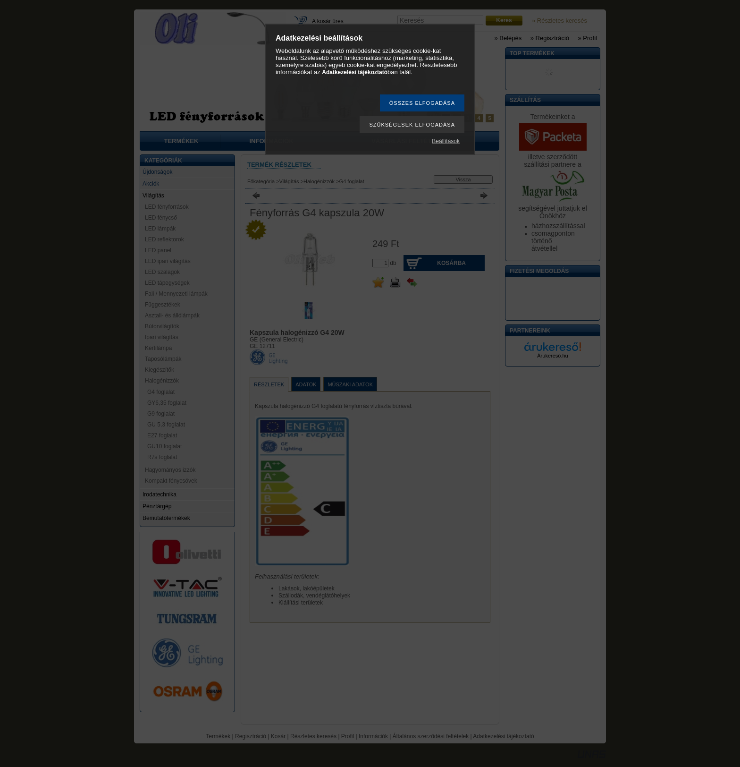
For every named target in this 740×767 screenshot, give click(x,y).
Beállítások (446, 141)
